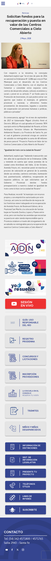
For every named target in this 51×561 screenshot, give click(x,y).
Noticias (25, 13)
